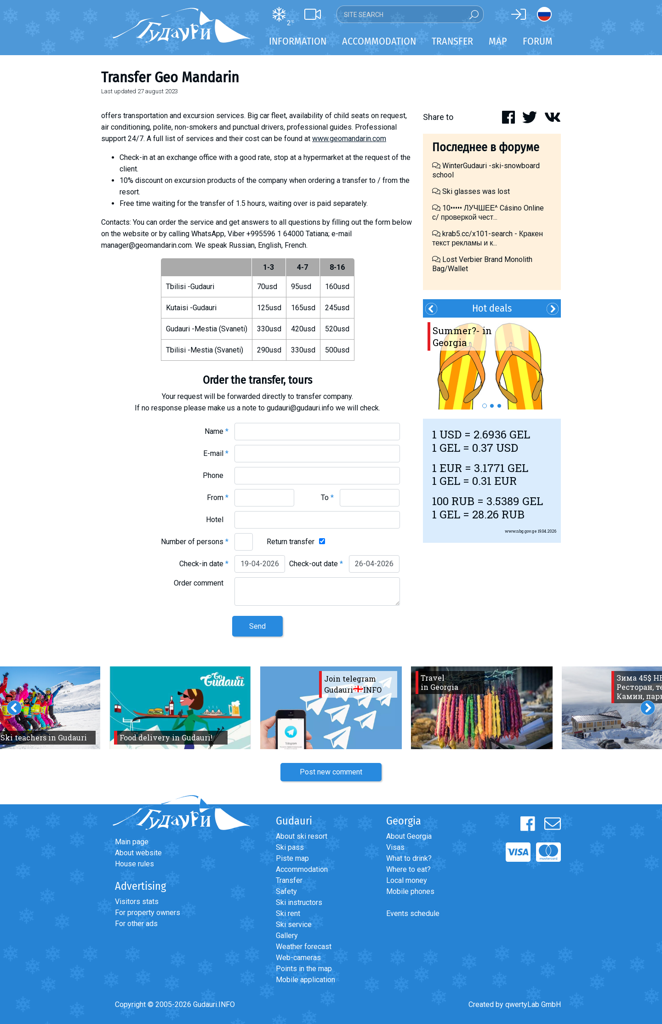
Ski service (294, 924)
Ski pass (290, 847)
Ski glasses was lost (471, 191)
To (327, 497)
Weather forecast (303, 946)
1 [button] (484, 406)
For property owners (147, 912)
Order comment (201, 583)
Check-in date (203, 563)
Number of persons (194, 541)
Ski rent (288, 913)
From (217, 497)
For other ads (136, 923)
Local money (406, 880)
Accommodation (302, 869)
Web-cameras (298, 957)
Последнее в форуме (485, 147)
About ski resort (301, 836)
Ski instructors (299, 902)
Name (216, 431)
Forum (538, 41)
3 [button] (499, 406)
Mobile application (305, 979)
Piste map (292, 858)
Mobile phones (410, 891)
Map (498, 41)
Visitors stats (137, 901)
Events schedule (412, 913)
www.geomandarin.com (349, 138)
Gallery (287, 935)
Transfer (289, 880)
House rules (134, 863)
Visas (395, 847)
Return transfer (290, 541)
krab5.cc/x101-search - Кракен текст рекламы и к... (487, 238)
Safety (286, 891)
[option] (492, 364)
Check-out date (316, 563)
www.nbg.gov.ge (521, 531)
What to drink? (409, 858)
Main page (131, 841)
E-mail (215, 453)
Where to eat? (408, 869)
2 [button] (492, 406)
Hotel (217, 519)
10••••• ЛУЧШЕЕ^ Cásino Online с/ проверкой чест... (488, 213)
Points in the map (304, 968)
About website (138, 852)
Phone (215, 475)
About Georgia (409, 836)
